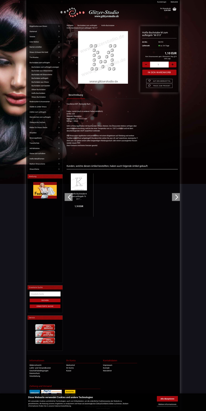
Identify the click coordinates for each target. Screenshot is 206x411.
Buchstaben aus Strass (40, 82)
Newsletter (107, 371)
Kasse (68, 371)
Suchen (45, 300)
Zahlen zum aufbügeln (38, 112)
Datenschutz (34, 373)
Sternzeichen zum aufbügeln (40, 117)
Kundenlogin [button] (161, 2)
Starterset (33, 31)
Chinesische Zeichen (37, 122)
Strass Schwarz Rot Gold (39, 52)
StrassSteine (34, 169)
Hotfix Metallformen (37, 159)
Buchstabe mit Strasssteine (42, 75)
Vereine (32, 37)
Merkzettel (174, 2)
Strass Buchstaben (39, 97)
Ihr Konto (70, 368)
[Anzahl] (159, 65)
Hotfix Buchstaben (38, 93)
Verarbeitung (34, 376)
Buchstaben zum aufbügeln (40, 63)
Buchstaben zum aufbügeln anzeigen (45, 67)
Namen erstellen (36, 47)
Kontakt (106, 368)
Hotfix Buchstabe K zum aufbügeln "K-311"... (79, 196)
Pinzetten (33, 133)
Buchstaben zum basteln (41, 86)
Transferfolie (34, 143)
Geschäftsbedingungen (38, 371)
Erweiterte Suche (45, 306)
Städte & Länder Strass (38, 107)
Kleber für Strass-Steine (38, 127)
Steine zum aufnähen (37, 153)
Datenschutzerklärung (63, 406)
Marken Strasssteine (37, 164)
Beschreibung (76, 95)
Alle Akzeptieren (167, 399)
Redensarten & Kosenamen (40, 102)
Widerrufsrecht (35, 365)
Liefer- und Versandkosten (40, 368)
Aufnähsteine (35, 148)
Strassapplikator (36, 138)
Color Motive (34, 42)
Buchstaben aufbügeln (40, 78)
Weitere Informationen (167, 404)
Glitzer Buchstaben (39, 90)
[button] (146, 65)
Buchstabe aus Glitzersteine (42, 71)
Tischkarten (34, 57)
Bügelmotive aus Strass (38, 26)
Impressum (107, 365)
